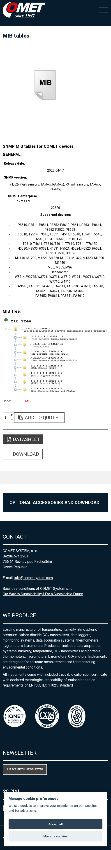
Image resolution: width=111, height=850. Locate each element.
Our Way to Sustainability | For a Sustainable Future (43, 594)
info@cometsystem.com (33, 578)
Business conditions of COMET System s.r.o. (38, 588)
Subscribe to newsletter (24, 769)
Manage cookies (55, 836)
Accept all (55, 824)
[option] (55, 85)
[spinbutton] (7, 417)
